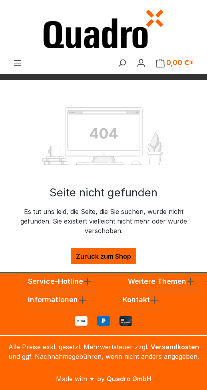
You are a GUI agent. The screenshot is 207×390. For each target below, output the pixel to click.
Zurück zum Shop (103, 256)
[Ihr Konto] (141, 63)
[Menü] (17, 63)
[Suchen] (121, 63)
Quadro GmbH (129, 379)
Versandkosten (175, 347)
